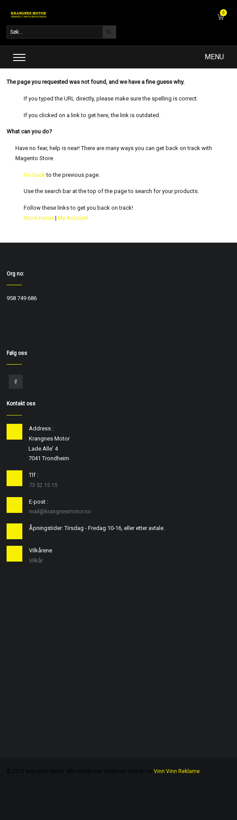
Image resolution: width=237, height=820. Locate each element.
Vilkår (36, 560)
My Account (73, 218)
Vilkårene (40, 550)
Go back (34, 175)
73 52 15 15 (43, 485)
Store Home (39, 218)
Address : (41, 428)
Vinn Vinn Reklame (177, 771)
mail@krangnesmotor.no (60, 511)
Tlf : (33, 475)
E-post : (38, 501)
